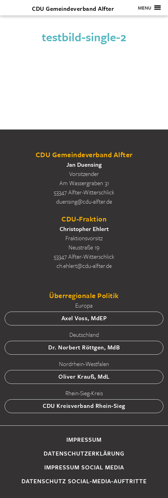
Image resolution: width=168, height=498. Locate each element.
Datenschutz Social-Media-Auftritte (84, 481)
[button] (144, 8)
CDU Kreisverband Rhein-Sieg (84, 405)
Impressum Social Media (84, 467)
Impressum (84, 439)
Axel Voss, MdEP (84, 318)
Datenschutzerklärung (84, 453)
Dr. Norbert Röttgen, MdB (84, 347)
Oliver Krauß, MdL (84, 376)
